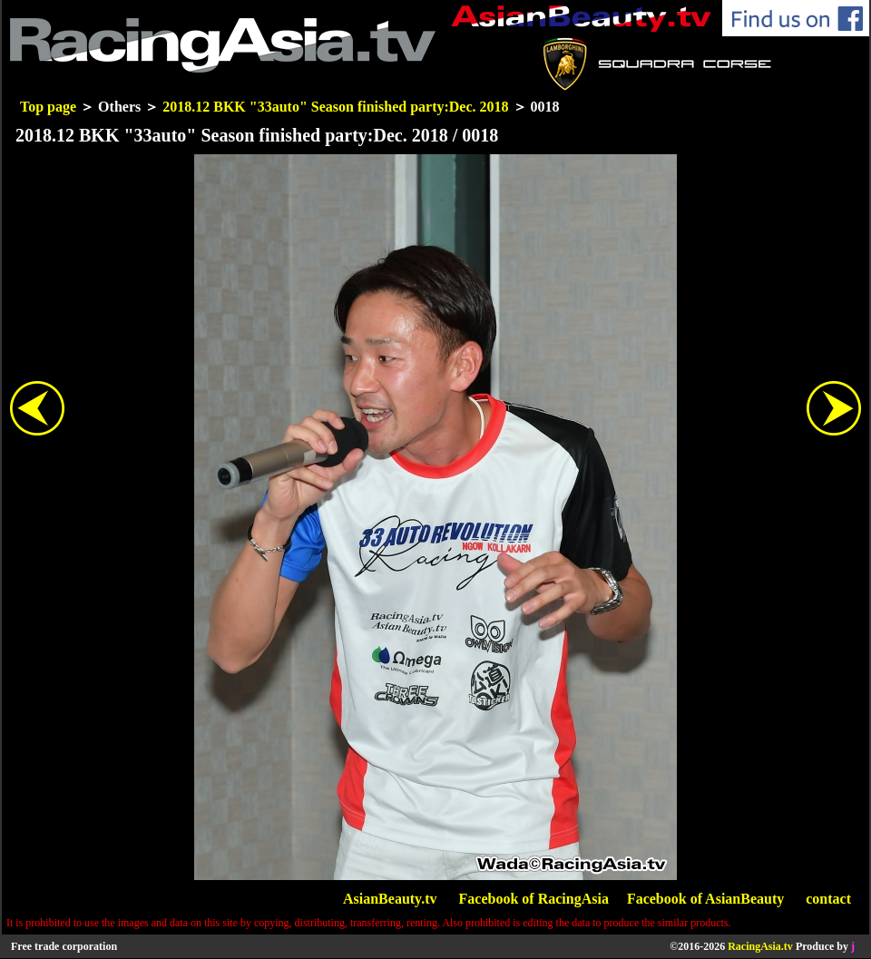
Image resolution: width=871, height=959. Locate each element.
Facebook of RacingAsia (534, 898)
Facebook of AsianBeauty (705, 898)
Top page (48, 106)
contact (828, 898)
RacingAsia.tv (760, 946)
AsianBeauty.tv (390, 898)
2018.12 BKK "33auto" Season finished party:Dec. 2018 (335, 106)
